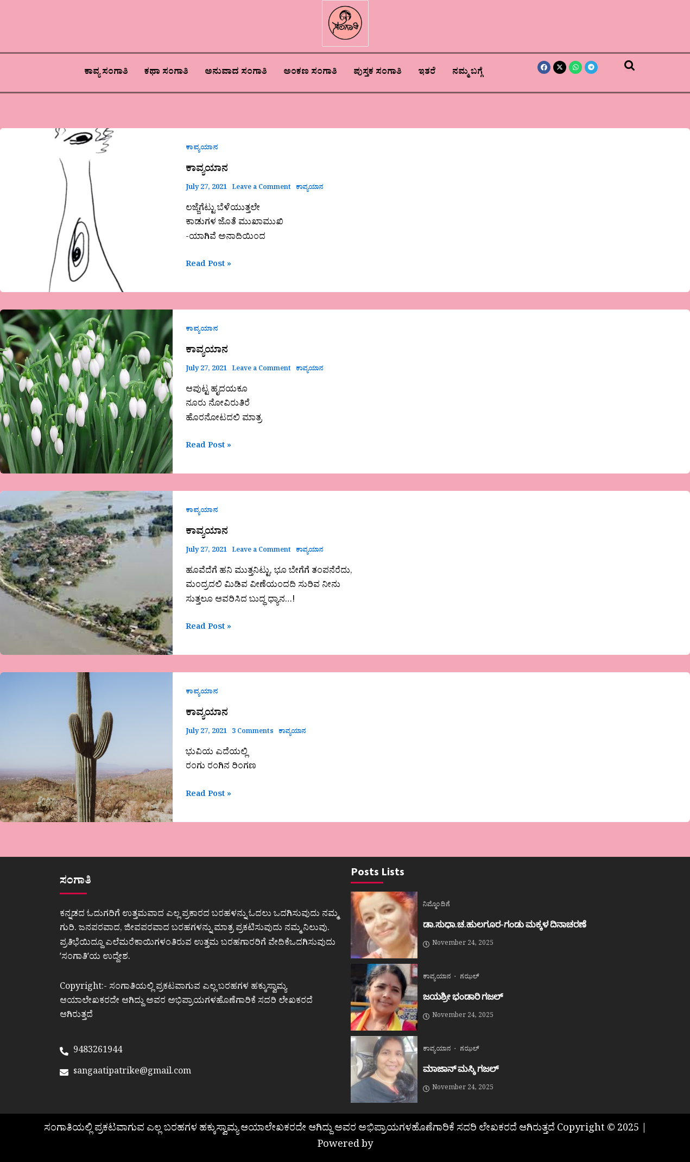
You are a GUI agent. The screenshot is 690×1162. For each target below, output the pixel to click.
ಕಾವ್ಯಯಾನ (202, 148)
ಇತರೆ (427, 73)
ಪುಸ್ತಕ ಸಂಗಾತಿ (377, 73)
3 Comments (253, 732)
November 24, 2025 (458, 944)
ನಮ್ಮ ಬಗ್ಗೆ (467, 73)
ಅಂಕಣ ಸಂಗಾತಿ (310, 73)
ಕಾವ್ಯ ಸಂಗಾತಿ (106, 73)
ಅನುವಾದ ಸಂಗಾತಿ (236, 73)
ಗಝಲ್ (469, 978)
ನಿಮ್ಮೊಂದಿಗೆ (436, 905)
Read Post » (211, 265)
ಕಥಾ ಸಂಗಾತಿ (166, 73)
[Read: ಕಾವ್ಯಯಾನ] (86, 210)
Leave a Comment (263, 188)
